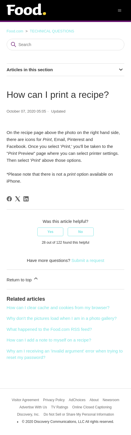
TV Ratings (59, 407)
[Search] (66, 44)
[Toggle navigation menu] (119, 10)
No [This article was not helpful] (80, 232)
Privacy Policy (54, 400)
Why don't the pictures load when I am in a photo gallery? (62, 318)
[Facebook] (9, 198)
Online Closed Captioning (92, 407)
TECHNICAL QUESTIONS (52, 31)
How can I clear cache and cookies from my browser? (58, 307)
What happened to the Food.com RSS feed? (49, 329)
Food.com (15, 31)
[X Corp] (17, 198)
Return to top (23, 279)
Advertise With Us (33, 407)
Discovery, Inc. (28, 414)
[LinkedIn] (26, 198)
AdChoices (77, 400)
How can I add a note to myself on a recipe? (49, 339)
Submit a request (87, 260)
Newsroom (111, 400)
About (94, 400)
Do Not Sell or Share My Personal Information (79, 414)
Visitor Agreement (25, 400)
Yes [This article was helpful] (50, 232)
